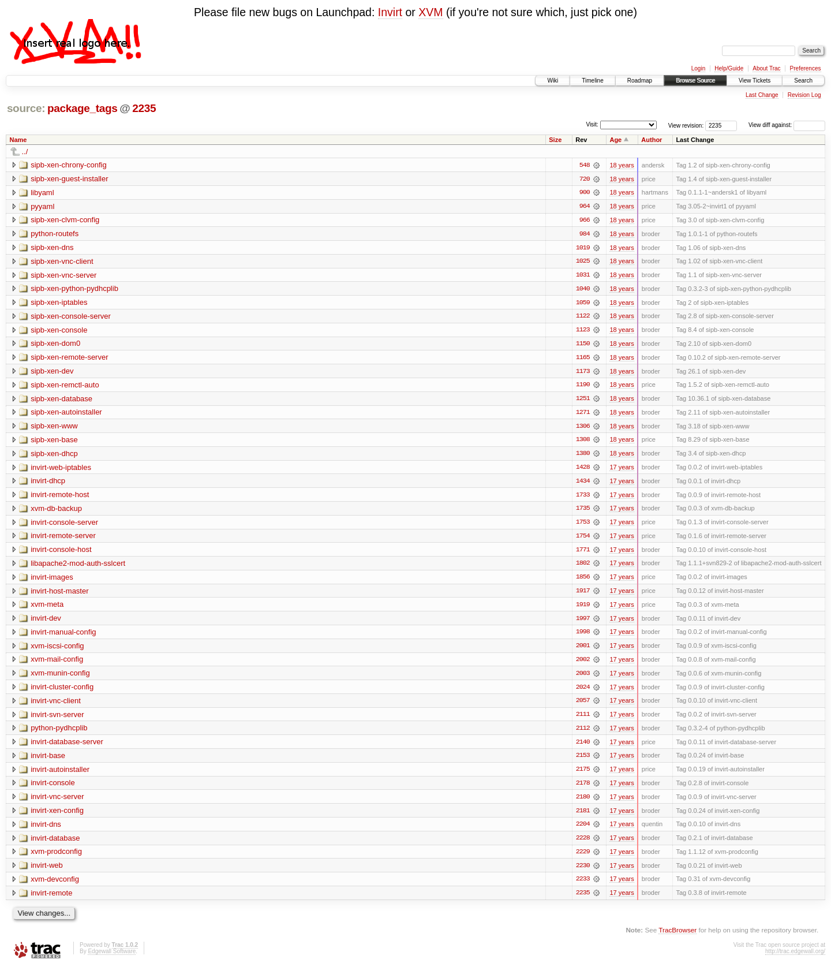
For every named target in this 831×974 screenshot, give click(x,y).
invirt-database (55, 843)
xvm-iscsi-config (57, 649)
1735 (583, 511)
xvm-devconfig (55, 885)
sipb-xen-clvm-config (65, 220)
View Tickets (754, 80)
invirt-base (48, 760)
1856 (583, 580)
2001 (583, 650)
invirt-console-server (64, 525)
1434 (583, 483)
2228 (583, 844)
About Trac (766, 68)
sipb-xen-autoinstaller (66, 414)
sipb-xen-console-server (71, 317)
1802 (583, 567)
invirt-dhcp (48, 483)
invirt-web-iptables (61, 469)
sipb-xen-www (54, 428)
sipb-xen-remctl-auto (65, 386)
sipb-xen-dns (52, 248)
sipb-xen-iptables (59, 303)
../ (25, 151)
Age (615, 139)
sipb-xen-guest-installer (69, 178)
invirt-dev (46, 622)
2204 (583, 830)
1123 (583, 331)
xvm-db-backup (56, 511)
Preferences (805, 68)
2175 (583, 774)
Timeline (592, 80)
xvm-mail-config (57, 663)
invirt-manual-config (63, 636)
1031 (583, 276)
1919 (583, 608)
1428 (583, 470)
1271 (583, 414)
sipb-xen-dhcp (54, 455)
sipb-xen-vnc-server (63, 275)
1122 (583, 317)
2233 (583, 885)
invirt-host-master (59, 594)
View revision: (686, 125)
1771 (583, 553)
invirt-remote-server (63, 539)
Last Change (762, 95)
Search (803, 80)
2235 (144, 108)
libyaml (42, 192)
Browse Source (695, 80)
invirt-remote (51, 899)
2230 (583, 871)
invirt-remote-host (60, 497)
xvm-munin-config (60, 677)
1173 (583, 373)
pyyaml (42, 206)
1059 (583, 303)
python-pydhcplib (59, 733)
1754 (583, 539)
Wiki (552, 80)
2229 (583, 858)
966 (584, 220)
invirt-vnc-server (57, 802)
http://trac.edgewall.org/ (795, 958)
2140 (583, 747)
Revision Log (804, 95)
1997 (583, 622)
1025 (583, 262)
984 (584, 234)
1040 (583, 289)
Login (698, 68)
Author (651, 139)
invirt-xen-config (57, 816)
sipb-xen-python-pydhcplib (74, 289)
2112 (583, 733)
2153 (583, 761)
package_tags (82, 108)
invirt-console (53, 788)
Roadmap (639, 80)
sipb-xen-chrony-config (69, 165)
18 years (621, 165)
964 (584, 206)
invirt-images (52, 580)
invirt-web (47, 871)
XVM (430, 12)
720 (584, 179)
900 (584, 192)
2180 (583, 802)
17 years (621, 470)
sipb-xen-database (61, 400)
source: (26, 108)
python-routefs (54, 234)
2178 (583, 788)
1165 (583, 359)
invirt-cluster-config (62, 691)
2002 (583, 664)
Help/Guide (728, 68)
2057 (583, 705)
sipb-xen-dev (52, 372)
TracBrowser (677, 937)
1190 (583, 386)
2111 (583, 719)
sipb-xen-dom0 (55, 345)
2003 (583, 677)
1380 (583, 456)
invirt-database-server (67, 746)
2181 (583, 816)
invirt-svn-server (57, 719)
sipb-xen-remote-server (69, 358)
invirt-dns (46, 830)
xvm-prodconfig (56, 857)
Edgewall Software (112, 958)
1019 (583, 248)
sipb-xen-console (59, 331)
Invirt (390, 12)
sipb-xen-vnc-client (62, 262)
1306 (583, 428)
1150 (583, 345)
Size (555, 139)
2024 (583, 691)
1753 (583, 525)
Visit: (592, 124)
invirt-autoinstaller (60, 774)
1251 (583, 400)
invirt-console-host (61, 552)
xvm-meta (47, 608)
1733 (583, 497)
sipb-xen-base (54, 442)
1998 (583, 636)
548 (584, 165)
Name (18, 139)
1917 (583, 594)
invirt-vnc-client (56, 705)
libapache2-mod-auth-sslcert (78, 566)
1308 (583, 442)
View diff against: (786, 125)
